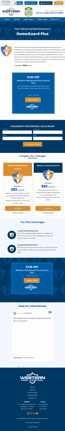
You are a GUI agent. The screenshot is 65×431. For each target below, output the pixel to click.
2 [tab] (21, 367)
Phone (4, 135)
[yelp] (34, 413)
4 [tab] (26, 367)
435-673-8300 (28, 409)
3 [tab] (23, 367)
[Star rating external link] (7, 3)
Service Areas (28, 19)
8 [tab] (36, 367)
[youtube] (37, 413)
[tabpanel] (32, 278)
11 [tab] (44, 367)
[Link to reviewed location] (32, 313)
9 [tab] (39, 367)
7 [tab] (34, 367)
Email (34, 135)
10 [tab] (41, 367)
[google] (28, 413)
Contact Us (54, 19)
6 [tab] (31, 367)
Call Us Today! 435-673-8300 (49, 12)
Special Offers (42, 19)
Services (17, 19)
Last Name (36, 129)
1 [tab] (32, 299)
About (7, 19)
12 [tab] (46, 367)
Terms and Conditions (32, 422)
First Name (6, 129)
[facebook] (31, 413)
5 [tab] (29, 367)
